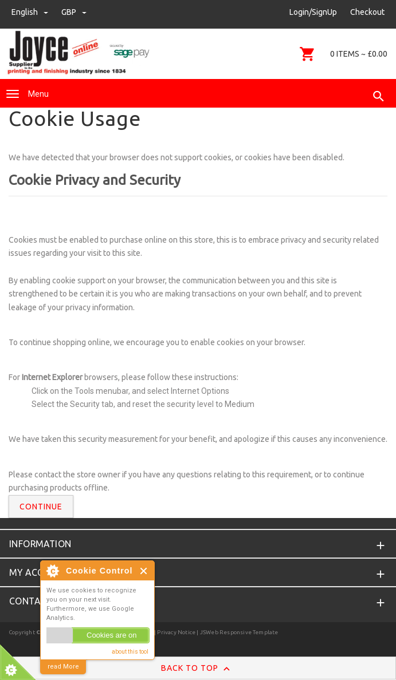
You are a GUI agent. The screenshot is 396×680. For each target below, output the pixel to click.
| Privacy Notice (174, 632)
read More (63, 666)
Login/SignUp (313, 12)
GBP (74, 12)
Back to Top (198, 668)
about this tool (130, 652)
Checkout (367, 12)
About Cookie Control (52, 570)
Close (144, 571)
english (30, 12)
